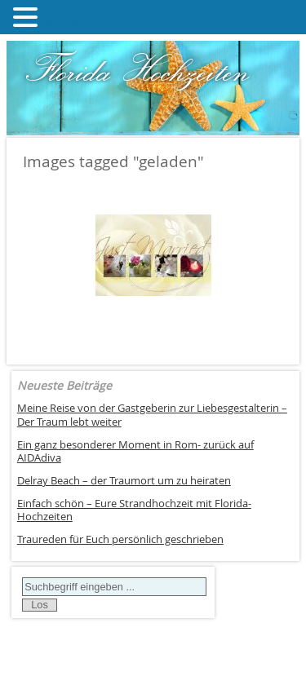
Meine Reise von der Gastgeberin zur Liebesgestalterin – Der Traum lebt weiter (152, 415)
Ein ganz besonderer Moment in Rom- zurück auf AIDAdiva (135, 452)
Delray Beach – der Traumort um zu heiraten (124, 481)
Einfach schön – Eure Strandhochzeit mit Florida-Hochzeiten (134, 510)
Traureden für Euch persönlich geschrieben (120, 539)
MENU (66, 21)
